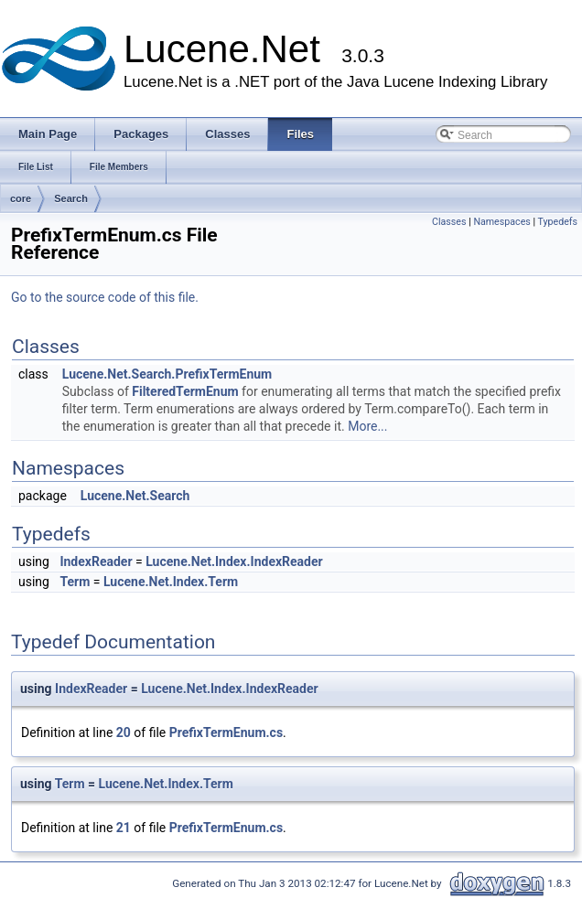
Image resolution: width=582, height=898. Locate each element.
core (20, 198)
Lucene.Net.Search (135, 495)
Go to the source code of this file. (105, 297)
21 (123, 827)
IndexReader (95, 561)
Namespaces (501, 222)
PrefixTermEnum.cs (226, 732)
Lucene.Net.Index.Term (170, 581)
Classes (449, 222)
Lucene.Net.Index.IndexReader (234, 561)
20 (123, 732)
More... (367, 426)
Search (71, 198)
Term (74, 581)
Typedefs (557, 222)
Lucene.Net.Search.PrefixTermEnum (167, 374)
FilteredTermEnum (185, 391)
